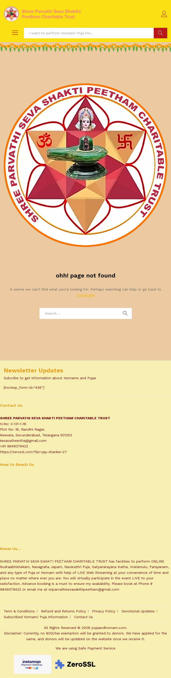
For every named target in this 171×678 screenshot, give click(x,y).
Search (160, 33)
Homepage (85, 295)
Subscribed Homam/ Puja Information (36, 617)
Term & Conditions (19, 611)
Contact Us (83, 617)
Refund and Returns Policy (63, 611)
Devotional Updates (138, 611)
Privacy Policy (103, 611)
